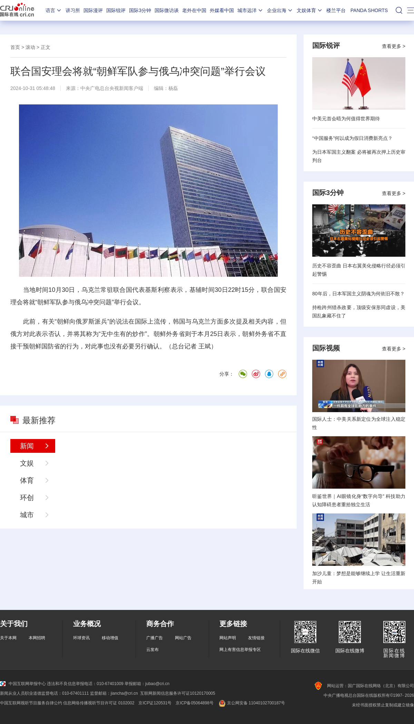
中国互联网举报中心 (23, 683)
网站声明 (227, 637)
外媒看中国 (222, 10)
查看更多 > (393, 46)
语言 (54, 10)
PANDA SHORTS (369, 10)
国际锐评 (116, 10)
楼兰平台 (336, 10)
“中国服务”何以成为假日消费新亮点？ (352, 138)
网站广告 (183, 637)
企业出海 (280, 10)
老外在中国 (194, 10)
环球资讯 (81, 637)
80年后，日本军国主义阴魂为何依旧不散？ (358, 293)
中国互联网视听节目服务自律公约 (31, 703)
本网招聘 (37, 637)
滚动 (30, 47)
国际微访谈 (167, 10)
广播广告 (154, 637)
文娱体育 (310, 10)
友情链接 (256, 637)
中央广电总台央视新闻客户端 (111, 88)
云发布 (152, 649)
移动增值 (110, 637)
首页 (15, 47)
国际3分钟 (140, 10)
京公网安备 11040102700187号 (251, 703)
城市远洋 (250, 10)
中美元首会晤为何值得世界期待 (346, 118)
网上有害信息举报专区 (240, 649)
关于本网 (8, 637)
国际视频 (326, 348)
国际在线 (17, 10)
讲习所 (73, 10)
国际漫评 (93, 10)
